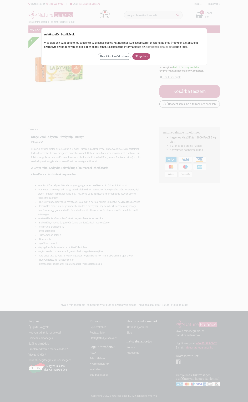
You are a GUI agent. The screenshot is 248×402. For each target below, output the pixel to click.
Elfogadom (141, 56)
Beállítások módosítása (114, 56)
